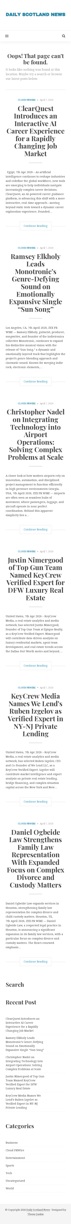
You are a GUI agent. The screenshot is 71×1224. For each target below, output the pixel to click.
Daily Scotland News (38, 1209)
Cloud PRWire (27, 100)
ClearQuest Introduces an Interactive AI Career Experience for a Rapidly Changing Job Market (35, 131)
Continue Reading (36, 225)
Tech (9, 1173)
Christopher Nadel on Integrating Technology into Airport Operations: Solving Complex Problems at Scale (36, 434)
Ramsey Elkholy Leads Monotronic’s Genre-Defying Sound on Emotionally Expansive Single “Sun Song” (35, 282)
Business (12, 1142)
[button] (4, 35)
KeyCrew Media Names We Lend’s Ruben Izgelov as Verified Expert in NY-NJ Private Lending (35, 714)
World (10, 1188)
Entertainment (15, 1157)
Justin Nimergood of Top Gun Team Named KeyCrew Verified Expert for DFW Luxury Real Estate (35, 578)
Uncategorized (15, 1180)
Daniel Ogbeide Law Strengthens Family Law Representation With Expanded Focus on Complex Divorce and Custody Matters (35, 858)
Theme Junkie (35, 1214)
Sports (10, 1165)
